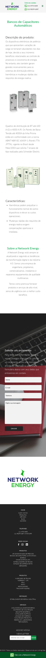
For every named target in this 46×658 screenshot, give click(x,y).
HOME (23, 510)
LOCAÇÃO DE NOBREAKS (23, 616)
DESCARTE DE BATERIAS (23, 612)
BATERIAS (23, 558)
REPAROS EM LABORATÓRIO (23, 620)
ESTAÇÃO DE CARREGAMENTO (23, 564)
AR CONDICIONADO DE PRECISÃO (23, 554)
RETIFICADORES (23, 586)
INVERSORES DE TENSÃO (23, 578)
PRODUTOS (23, 515)
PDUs (23, 582)
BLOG (23, 519)
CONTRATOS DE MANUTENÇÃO (23, 610)
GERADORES (23, 566)
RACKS (23, 584)
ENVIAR (14, 429)
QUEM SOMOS (23, 513)
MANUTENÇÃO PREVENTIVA (23, 618)
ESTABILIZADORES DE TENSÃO (23, 562)
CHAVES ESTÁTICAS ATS (23, 559)
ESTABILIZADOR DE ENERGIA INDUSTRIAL (23, 599)
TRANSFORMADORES (23, 588)
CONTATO (23, 521)
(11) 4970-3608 (32, 5)
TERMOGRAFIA (23, 622)
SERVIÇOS (23, 517)
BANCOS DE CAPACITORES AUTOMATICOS (23, 555)
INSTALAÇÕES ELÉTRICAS (23, 614)
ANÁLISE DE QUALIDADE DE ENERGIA (23, 608)
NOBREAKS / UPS (23, 580)
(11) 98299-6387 (33, 9)
